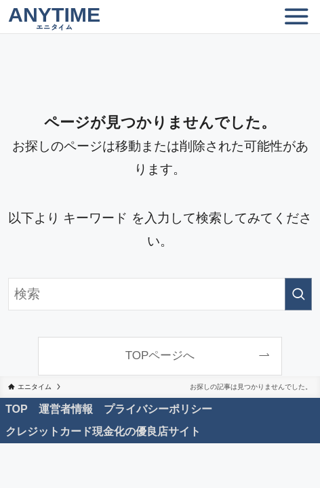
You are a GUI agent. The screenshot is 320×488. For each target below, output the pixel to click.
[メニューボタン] (295, 17)
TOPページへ (160, 355)
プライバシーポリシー (158, 409)
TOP (16, 409)
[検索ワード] (160, 294)
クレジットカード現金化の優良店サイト (103, 431)
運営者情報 (66, 409)
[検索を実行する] (298, 294)
